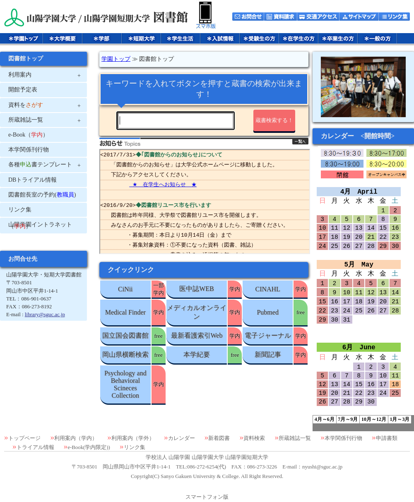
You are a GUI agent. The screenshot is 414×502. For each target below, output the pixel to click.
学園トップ (115, 58)
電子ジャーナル (268, 335)
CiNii (125, 289)
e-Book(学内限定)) (88, 447)
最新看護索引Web (197, 335)
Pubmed (267, 312)
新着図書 (219, 438)
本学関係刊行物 (343, 438)
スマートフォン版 (207, 497)
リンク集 (134, 447)
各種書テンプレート (40, 164)
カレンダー (181, 438)
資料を (25, 105)
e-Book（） (28, 135)
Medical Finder (125, 312)
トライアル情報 (35, 447)
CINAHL (267, 289)
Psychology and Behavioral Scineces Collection (125, 384)
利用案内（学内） (75, 438)
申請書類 (386, 438)
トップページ (24, 438)
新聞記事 (268, 354)
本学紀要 (196, 354)
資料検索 (254, 438)
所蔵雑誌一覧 (295, 438)
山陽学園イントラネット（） (40, 225)
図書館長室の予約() (42, 195)
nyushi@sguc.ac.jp (322, 467)
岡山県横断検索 (125, 354)
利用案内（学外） (132, 438)
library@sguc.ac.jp (45, 314)
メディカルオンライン (196, 312)
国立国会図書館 (125, 335)
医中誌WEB (196, 288)
